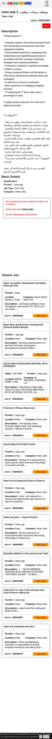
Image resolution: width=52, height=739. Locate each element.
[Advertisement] (26, 244)
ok (41, 737)
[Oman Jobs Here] (19, 4)
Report (46, 26)
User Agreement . (32, 737)
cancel (46, 737)
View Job (40, 316)
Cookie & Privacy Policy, (11, 737)
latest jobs (28, 209)
